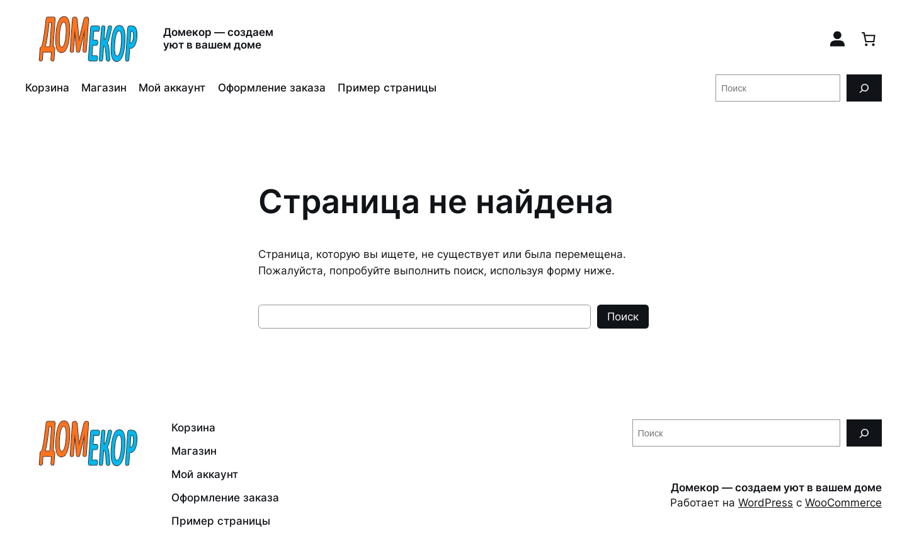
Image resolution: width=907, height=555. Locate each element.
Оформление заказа (272, 87)
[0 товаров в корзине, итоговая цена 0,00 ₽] (868, 38)
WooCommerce (843, 502)
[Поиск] (864, 88)
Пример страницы (387, 87)
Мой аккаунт (172, 87)
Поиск (623, 316)
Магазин (104, 87)
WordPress (765, 502)
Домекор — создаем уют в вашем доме (218, 38)
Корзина (47, 87)
